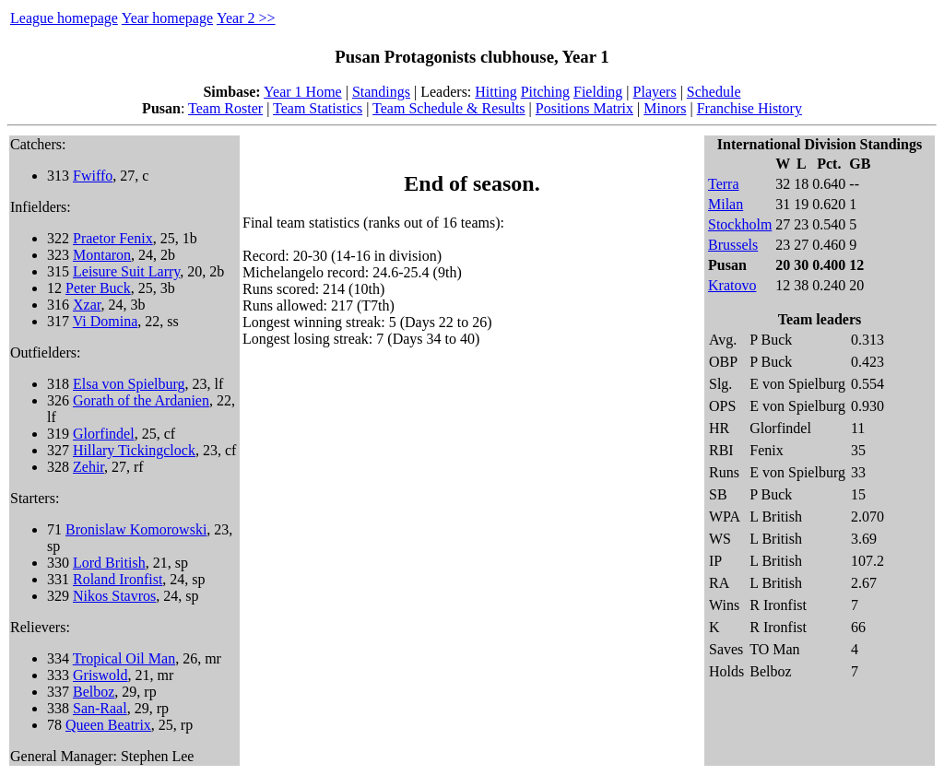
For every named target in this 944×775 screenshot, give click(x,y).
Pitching (545, 92)
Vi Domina (105, 321)
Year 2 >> (246, 18)
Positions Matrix (584, 108)
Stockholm (740, 224)
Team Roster (225, 108)
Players (655, 92)
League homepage (64, 18)
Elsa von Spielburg (128, 384)
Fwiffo (92, 175)
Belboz (93, 691)
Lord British (109, 562)
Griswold (100, 675)
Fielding (597, 92)
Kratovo (732, 285)
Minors (664, 108)
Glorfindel (104, 433)
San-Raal (100, 708)
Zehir (88, 467)
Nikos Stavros (114, 596)
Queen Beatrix (108, 725)
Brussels (733, 244)
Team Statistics (317, 108)
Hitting (495, 92)
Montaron (102, 255)
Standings (381, 92)
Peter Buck (98, 288)
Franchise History (749, 108)
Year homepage (167, 18)
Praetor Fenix (113, 238)
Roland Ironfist (117, 579)
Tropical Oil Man (124, 658)
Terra (723, 184)
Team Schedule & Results (448, 108)
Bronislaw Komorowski (135, 529)
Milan (725, 204)
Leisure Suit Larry (126, 271)
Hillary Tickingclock (134, 450)
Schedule (714, 92)
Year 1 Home (303, 92)
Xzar (86, 304)
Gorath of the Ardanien (141, 400)
